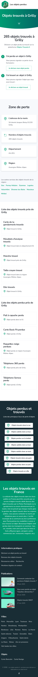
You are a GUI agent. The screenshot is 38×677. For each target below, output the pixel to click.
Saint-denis (24, 638)
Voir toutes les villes (8, 646)
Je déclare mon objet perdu (19, 68)
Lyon (17, 621)
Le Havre (31, 630)
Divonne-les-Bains (18, 189)
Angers (4, 638)
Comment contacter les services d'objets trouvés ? (27, 579)
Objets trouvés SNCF (25, 600)
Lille (11, 630)
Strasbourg (12, 626)
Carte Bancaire (6, 659)
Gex (2, 185)
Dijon (30, 634)
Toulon (15, 634)
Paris (3, 621)
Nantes (4, 626)
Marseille (10, 621)
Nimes (11, 642)
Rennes (18, 630)
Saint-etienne (6, 634)
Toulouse (23, 621)
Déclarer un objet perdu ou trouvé (13, 553)
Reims (24, 630)
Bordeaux (5, 630)
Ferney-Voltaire (11, 185)
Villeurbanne (13, 638)
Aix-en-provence (22, 642)
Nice (30, 621)
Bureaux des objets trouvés (11, 557)
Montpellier (22, 626)
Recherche (20, 561)
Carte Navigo (19, 659)
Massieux (30, 189)
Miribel (3, 194)
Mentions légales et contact (11, 565)
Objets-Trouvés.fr (23, 47)
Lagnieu (30, 185)
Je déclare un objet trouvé (18, 87)
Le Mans (4, 642)
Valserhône (5, 189)
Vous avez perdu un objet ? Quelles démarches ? (26, 590)
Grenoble (23, 634)
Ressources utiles (7, 561)
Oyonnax (22, 185)
